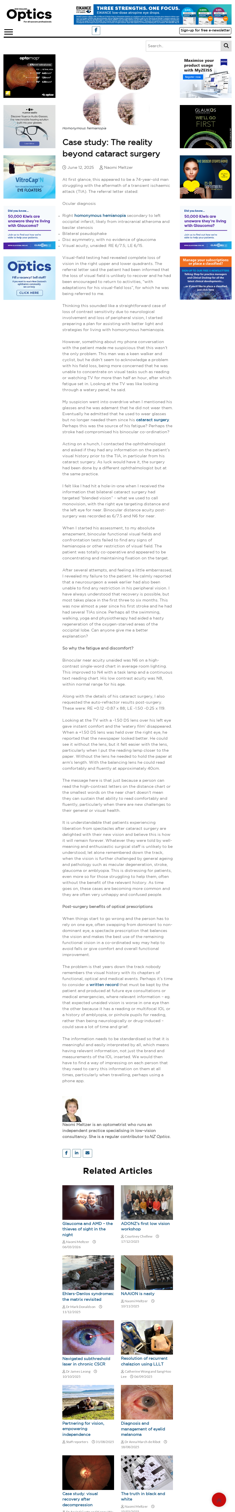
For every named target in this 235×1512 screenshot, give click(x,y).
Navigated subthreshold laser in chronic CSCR (86, 1361)
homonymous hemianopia (100, 215)
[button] (8, 30)
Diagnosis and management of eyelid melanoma (143, 1429)
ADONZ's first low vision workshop (145, 1226)
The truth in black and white (143, 1496)
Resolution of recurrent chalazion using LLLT (144, 1361)
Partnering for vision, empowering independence (83, 1429)
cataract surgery (152, 420)
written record (103, 985)
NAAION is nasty (137, 1294)
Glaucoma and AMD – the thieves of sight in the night (87, 1229)
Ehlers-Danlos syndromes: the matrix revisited (88, 1296)
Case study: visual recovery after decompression (80, 1499)
